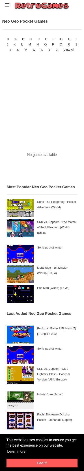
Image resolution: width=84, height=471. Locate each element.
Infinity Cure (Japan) (50, 394)
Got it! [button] (42, 463)
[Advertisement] (42, 99)
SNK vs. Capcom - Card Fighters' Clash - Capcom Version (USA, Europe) (53, 374)
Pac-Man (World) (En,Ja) (53, 288)
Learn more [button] (16, 451)
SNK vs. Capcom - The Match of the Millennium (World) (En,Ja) (56, 227)
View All (68, 50)
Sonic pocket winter (49, 247)
